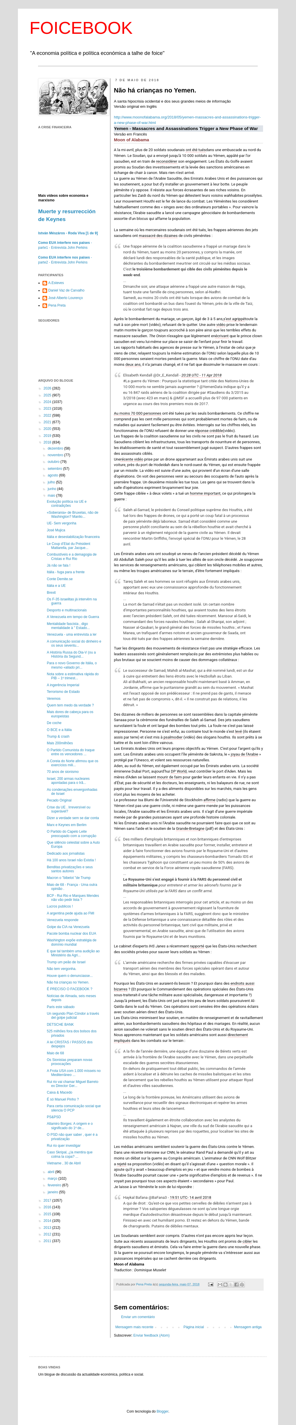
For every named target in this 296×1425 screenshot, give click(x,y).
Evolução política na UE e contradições (66, 504)
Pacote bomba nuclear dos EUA (71, 934)
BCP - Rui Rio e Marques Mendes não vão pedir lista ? (73, 898)
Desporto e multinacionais (67, 610)
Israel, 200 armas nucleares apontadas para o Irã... (68, 781)
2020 (48, 429)
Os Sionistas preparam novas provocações (69, 1062)
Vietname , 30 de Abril (64, 1163)
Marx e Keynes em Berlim (66, 825)
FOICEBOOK (81, 28)
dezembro (56, 448)
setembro (55, 469)
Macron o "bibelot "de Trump (68, 878)
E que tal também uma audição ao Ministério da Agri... (73, 953)
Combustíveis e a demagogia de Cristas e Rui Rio (72, 556)
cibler (247, 1241)
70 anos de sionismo (63, 772)
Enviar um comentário (138, 1317)
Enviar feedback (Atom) (151, 1335)
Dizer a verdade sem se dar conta (73, 818)
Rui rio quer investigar (64, 1146)
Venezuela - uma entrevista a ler (72, 634)
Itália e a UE (56, 586)
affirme (209, 800)
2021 (48, 422)
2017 (48, 1200)
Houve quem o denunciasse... (70, 976)
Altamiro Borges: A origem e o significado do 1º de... (70, 1126)
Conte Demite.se (60, 579)
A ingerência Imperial (63, 685)
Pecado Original (59, 800)
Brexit (51, 593)
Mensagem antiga (248, 1327)
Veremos (53, 699)
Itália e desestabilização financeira (73, 537)
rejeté (121, 1164)
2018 (48, 442)
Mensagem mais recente (134, 1327)
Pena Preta (57, 305)
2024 (48, 402)
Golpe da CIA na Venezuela (68, 927)
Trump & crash (58, 736)
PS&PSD (54, 1117)
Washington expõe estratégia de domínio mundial (72, 942)
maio (52, 495)
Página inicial (194, 1327)
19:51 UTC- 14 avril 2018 (190, 1197)
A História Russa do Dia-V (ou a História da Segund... (71, 654)
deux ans (133, 364)
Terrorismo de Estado (63, 692)
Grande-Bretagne (190, 828)
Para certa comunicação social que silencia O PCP (74, 1108)
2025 (48, 395)
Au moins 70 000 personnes (137, 413)
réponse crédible (209, 430)
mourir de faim (169, 777)
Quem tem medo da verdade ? (70, 705)
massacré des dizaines (158, 235)
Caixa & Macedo (59, 1092)
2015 (48, 1214)
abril (51, 1172)
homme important (205, 493)
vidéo (220, 324)
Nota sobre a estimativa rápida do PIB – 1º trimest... (73, 676)
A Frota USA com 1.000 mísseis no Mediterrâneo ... (74, 1073)
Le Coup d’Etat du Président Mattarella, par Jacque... (68, 546)
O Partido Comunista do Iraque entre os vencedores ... (71, 752)
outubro (54, 462)
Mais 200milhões (60, 743)
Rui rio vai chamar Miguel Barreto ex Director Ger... (72, 1084)
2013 (48, 1228)
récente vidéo (132, 459)
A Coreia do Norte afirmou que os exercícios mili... (72, 763)
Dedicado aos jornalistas (66, 853)
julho (52, 482)
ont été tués (196, 150)
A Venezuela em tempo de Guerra (73, 617)
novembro (56, 455)
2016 (48, 1207)
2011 (48, 1241)
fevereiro (55, 1185)
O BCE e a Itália (59, 730)
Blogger (163, 1411)
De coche (54, 723)
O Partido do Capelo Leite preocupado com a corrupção (71, 834)
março (53, 1179)
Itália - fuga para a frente (66, 572)
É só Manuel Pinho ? (63, 1099)
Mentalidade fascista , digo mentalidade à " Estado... (68, 626)
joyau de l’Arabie (244, 754)
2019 (48, 436)
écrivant (222, 336)
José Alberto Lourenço (65, 298)
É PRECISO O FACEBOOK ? (69, 989)
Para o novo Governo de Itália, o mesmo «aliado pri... (72, 665)
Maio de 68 (55, 1053)
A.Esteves (56, 283)
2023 (48, 409)
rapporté (197, 946)
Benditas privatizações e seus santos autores (70, 869)
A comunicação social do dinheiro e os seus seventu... (74, 643)
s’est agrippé (234, 319)
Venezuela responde (62, 920)
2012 (48, 1234)
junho (52, 489)
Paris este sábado (61, 1007)
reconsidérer (166, 161)
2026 (48, 388)
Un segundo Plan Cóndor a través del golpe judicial (73, 1016)
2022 (48, 415)
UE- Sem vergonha (61, 523)
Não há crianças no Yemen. (68, 982)
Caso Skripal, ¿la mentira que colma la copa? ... (69, 1154)
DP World (178, 771)
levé (238, 731)
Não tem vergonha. (61, 969)
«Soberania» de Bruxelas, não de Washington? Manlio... (72, 515)
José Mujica (56, 530)
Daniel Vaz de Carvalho (66, 290)
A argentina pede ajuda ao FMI (70, 913)
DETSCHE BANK (60, 1025)
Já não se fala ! (58, 565)
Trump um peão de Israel (66, 962)
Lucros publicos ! (60, 906)
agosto (53, 475)
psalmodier (173, 737)
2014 (48, 1221)
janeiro (53, 1192)
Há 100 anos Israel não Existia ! (71, 860)
